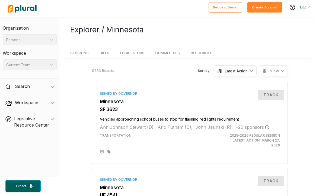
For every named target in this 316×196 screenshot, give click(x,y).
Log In (305, 7)
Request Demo (225, 7)
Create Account (264, 7)
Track (271, 95)
